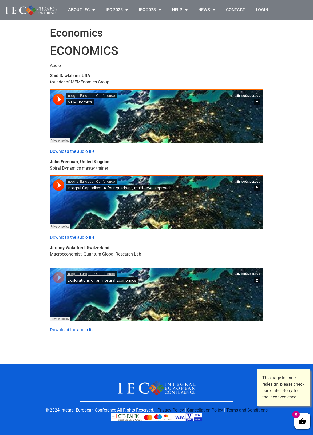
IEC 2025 (117, 10)
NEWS (206, 10)
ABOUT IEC (81, 10)
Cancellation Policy (205, 410)
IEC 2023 (150, 10)
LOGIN (262, 9)
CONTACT (235, 9)
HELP (180, 10)
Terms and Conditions (247, 410)
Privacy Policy (170, 410)
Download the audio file (72, 151)
